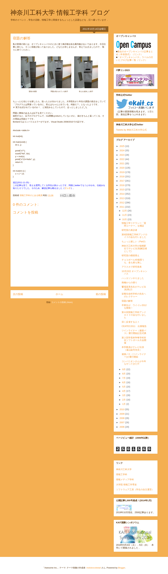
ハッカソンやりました (133, 278)
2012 (122, 202)
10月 (124, 219)
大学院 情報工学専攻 (126, 484)
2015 (122, 189)
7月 (124, 378)
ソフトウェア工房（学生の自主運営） (135, 489)
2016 (122, 185)
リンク (67, 188)
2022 (122, 159)
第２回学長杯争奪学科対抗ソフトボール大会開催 (134, 340)
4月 (124, 391)
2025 (122, 146)
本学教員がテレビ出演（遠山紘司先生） (133, 348)
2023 (122, 155)
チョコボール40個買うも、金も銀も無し (133, 261)
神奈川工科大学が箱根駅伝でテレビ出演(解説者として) (134, 248)
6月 (124, 382)
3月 (124, 395)
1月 (124, 404)
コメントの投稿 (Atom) (62, 302)
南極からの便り (129, 282)
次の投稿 (18, 294)
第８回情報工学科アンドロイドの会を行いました (134, 315)
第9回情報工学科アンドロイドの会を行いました (134, 235)
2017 (122, 181)
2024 (122, 150)
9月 (124, 369)
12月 (124, 210)
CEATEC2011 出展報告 (134, 326)
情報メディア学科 (125, 479)
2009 (122, 414)
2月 (124, 399)
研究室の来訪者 (129, 230)
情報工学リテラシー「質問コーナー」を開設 (134, 224)
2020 (122, 167)
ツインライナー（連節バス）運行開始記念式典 (134, 331)
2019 (122, 172)
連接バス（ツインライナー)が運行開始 (134, 355)
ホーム (59, 294)
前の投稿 (101, 294)
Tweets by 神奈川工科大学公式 (131, 130)
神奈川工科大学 (124, 469)
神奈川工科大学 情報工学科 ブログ (60, 12)
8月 (124, 373)
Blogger (121, 568)
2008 (122, 418)
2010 (122, 409)
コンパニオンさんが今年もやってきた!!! (134, 362)
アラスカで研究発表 (132, 266)
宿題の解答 (127, 301)
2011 (122, 207)
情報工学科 (121, 474)
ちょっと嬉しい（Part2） (134, 241)
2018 (122, 176)
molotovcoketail (94, 568)
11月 (124, 215)
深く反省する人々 (130, 322)
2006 (122, 427)
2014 (122, 194)
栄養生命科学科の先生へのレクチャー (134, 295)
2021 (122, 163)
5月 (124, 386)
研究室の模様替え (130, 255)
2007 (122, 422)
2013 (122, 198)
